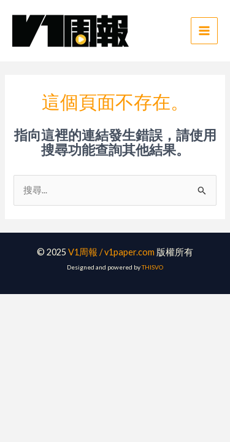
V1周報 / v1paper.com (111, 252)
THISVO (152, 267)
